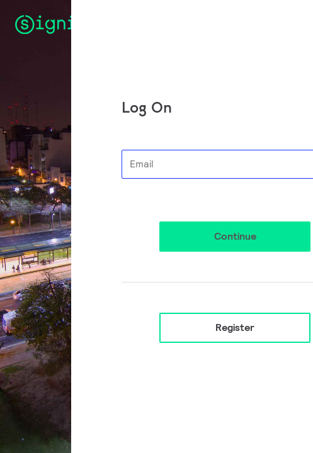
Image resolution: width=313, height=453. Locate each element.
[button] (234, 236)
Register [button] (234, 327)
